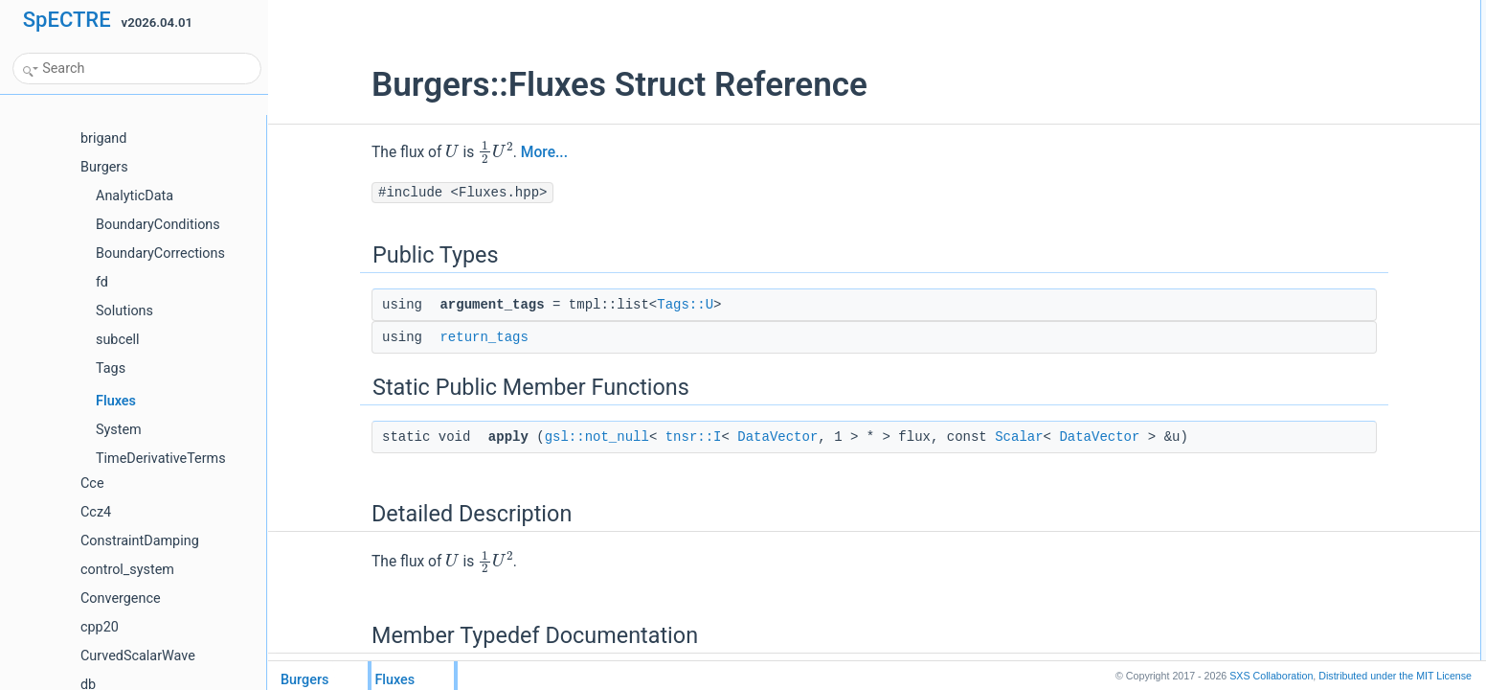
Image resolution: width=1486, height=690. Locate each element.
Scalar (931, 437)
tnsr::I (605, 437)
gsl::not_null (509, 437)
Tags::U (597, 304)
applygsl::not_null (1305, 95)
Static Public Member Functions (1326, 73)
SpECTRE (67, 20)
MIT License (1395, 675)
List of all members (1294, 179)
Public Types (1278, 10)
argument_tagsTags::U (1319, 31)
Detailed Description (1297, 116)
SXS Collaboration (1271, 675)
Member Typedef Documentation (1329, 137)
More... (456, 152)
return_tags (395, 337)
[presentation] (364, 151)
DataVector (689, 437)
